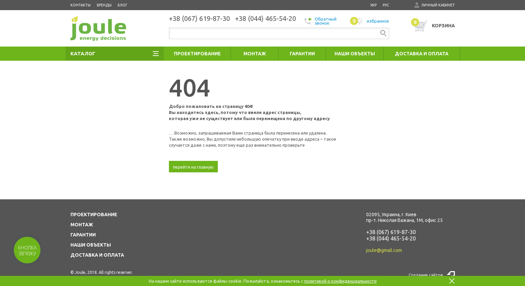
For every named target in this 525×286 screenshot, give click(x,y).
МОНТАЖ (81, 224)
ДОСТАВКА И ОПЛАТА (97, 255)
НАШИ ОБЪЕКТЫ (90, 245)
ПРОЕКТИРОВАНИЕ (93, 214)
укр (373, 5)
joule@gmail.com (384, 250)
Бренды (104, 5)
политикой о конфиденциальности (340, 281)
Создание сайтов (426, 275)
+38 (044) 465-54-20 (391, 238)
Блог (122, 5)
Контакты (80, 5)
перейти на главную (193, 167)
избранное (369, 21)
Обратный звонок (320, 21)
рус (386, 5)
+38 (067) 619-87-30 (391, 232)
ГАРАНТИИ (83, 234)
